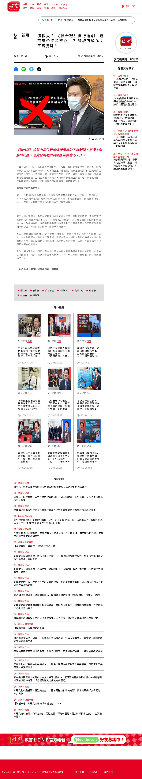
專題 (25, 4)
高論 (39, 8)
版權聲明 (94, 772)
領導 (32, 8)
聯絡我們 (108, 772)
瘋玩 (46, 4)
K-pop (64, 4)
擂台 (53, 8)
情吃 (39, 4)
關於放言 (62, 8)
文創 (32, 4)
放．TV (54, 4)
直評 (46, 8)
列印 (101, 139)
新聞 (25, 8)
